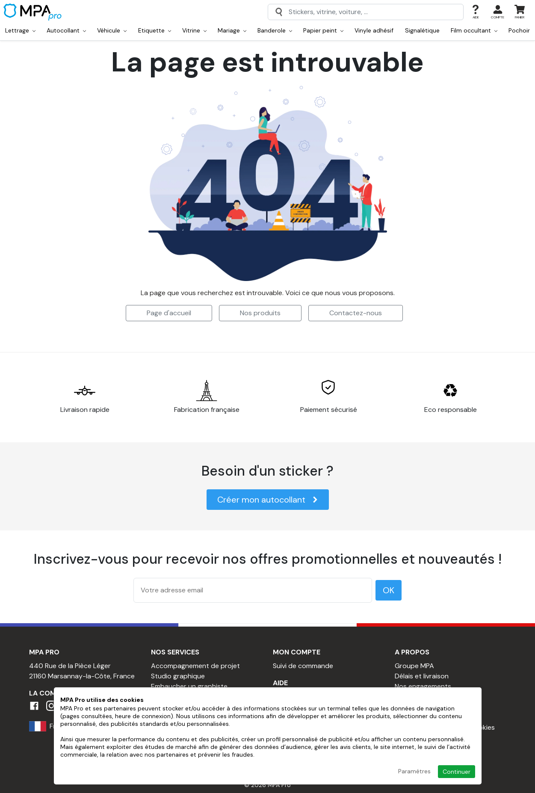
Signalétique (422, 30)
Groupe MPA (414, 665)
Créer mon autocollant (267, 499)
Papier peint (323, 30)
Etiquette (154, 30)
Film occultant (474, 30)
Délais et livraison (422, 676)
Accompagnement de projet (195, 665)
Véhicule (112, 30)
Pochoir (519, 30)
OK (388, 590)
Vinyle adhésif (374, 30)
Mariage (232, 30)
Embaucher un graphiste (189, 686)
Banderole (274, 30)
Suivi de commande (303, 665)
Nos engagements (423, 686)
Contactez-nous (355, 312)
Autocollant (66, 30)
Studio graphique (178, 676)
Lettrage (20, 30)
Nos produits (260, 312)
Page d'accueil (169, 312)
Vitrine (194, 30)
